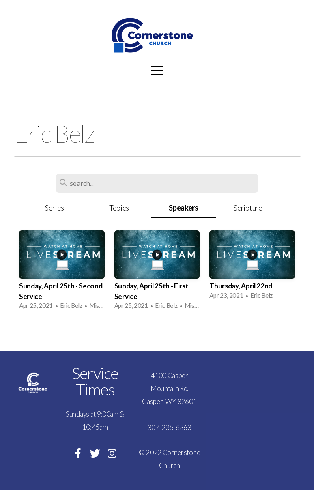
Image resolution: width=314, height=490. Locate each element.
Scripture (248, 207)
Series (54, 207)
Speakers (183, 207)
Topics (119, 207)
